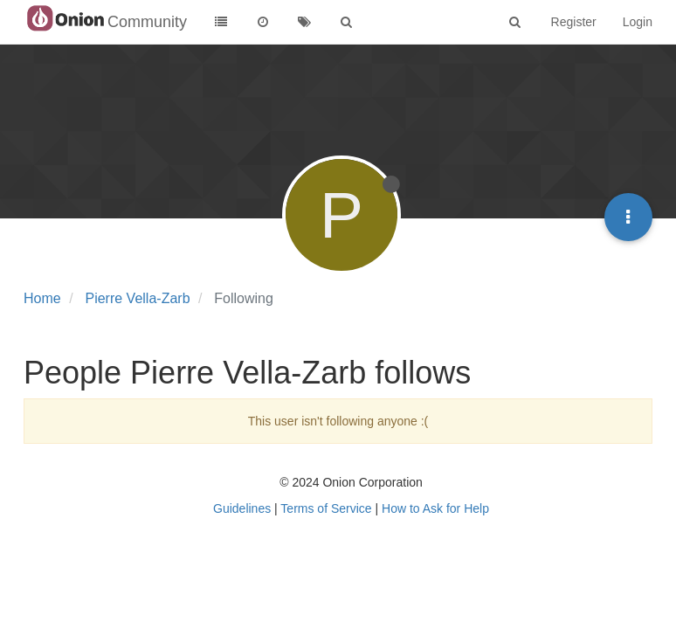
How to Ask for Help (435, 508)
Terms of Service (325, 508)
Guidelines (242, 508)
